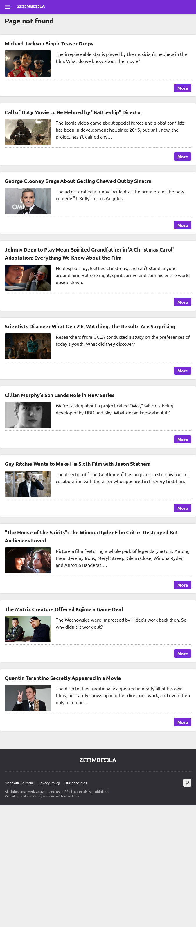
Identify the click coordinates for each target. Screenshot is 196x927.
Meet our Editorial (19, 782)
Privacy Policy (49, 782)
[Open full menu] (7, 7)
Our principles (75, 782)
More (182, 87)
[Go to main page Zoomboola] (31, 7)
